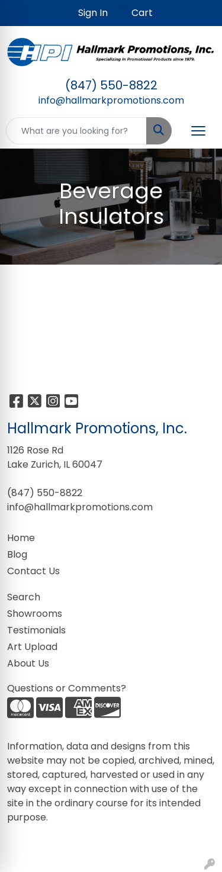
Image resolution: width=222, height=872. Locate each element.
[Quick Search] (76, 130)
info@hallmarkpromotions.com (111, 100)
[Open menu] (198, 131)
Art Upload (32, 647)
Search (23, 597)
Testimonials (36, 630)
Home (21, 538)
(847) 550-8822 (111, 85)
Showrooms (34, 613)
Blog (17, 554)
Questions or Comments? (66, 688)
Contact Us (33, 571)
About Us (28, 663)
